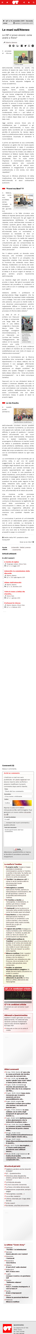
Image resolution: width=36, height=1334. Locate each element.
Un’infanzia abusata (13, 1182)
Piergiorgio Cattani (12, 564)
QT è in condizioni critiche (15, 1004)
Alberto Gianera (11, 42)
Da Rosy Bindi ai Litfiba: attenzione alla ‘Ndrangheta (17, 979)
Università (15, 547)
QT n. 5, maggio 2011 (13, 566)
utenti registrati (21, 780)
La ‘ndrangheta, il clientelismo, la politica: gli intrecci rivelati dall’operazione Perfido (17, 903)
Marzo (17, 1296)
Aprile (13, 1292)
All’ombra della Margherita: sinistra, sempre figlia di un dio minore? (17, 1178)
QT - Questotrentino (13, 1173)
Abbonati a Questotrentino (16, 1015)
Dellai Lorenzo (25, 547)
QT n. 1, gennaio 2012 (13, 598)
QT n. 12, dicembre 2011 (14, 586)
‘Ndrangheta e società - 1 (15, 1194)
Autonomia (17, 550)
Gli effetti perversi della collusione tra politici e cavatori (19, 970)
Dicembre (10, 1257)
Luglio (18, 1276)
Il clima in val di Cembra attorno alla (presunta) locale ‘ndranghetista (17, 882)
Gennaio (17, 1253)
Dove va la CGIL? (27, 542)
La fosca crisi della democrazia (17, 1187)
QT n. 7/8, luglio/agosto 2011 (16, 577)
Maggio (18, 1286)
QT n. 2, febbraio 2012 (14, 607)
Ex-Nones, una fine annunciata (17, 1205)
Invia (18, 849)
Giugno (13, 1281)
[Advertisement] (18, 686)
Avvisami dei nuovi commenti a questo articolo (16, 824)
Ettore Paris (22, 564)
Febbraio (16, 1249)
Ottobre (16, 1266)
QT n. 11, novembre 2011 (15, 21)
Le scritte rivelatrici (13, 1196)
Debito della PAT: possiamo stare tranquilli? (15, 539)
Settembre (12, 1270)
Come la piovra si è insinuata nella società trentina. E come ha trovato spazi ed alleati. (18, 910)
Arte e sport (10, 1203)
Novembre (11, 1262)
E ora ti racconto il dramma (16, 1184)
